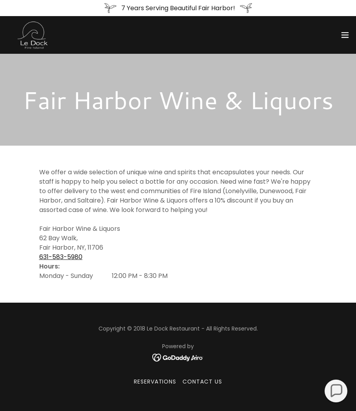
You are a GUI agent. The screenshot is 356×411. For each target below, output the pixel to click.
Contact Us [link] (202, 381)
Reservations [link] (155, 381)
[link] (32, 35)
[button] (345, 35)
